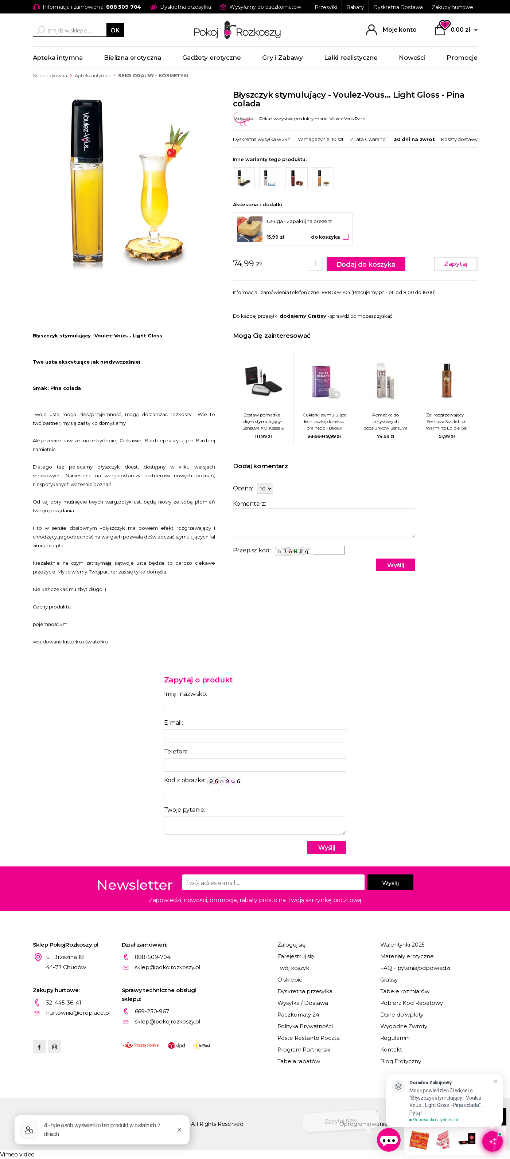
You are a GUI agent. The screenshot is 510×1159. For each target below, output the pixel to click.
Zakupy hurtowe (452, 7)
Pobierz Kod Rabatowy (411, 1002)
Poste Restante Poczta (308, 1037)
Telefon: (175, 751)
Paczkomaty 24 (298, 1014)
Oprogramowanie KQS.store (377, 1123)
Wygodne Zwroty (403, 1026)
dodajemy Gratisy (303, 316)
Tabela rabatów (298, 1061)
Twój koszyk (293, 967)
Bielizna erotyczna (132, 57)
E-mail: (173, 722)
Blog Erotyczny (400, 1061)
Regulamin (395, 1037)
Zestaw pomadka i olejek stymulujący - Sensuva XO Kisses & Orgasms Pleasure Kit (263, 421)
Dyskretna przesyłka (304, 991)
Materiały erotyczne (407, 956)
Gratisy (389, 979)
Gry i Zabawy (282, 57)
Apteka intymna (58, 57)
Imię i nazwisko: (185, 693)
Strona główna (50, 75)
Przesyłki (326, 7)
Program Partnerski (303, 1049)
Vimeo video (17, 1154)
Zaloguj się (291, 944)
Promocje (462, 57)
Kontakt (391, 1049)
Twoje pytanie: (184, 809)
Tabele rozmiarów (405, 991)
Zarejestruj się (295, 956)
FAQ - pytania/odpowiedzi (415, 967)
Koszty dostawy (459, 139)
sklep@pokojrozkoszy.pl (168, 967)
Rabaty (355, 7)
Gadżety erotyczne (211, 57)
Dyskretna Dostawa (398, 7)
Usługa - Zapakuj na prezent (299, 221)
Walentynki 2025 (402, 944)
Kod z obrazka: (204, 781)
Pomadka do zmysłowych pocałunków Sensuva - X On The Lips (385, 421)
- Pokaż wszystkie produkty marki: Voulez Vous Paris (299, 118)
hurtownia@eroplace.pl (78, 1012)
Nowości (412, 57)
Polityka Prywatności (305, 1026)
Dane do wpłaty (401, 1014)
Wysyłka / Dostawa (302, 1002)
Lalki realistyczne (351, 57)
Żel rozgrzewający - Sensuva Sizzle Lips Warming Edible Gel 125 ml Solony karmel (446, 421)
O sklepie (290, 979)
